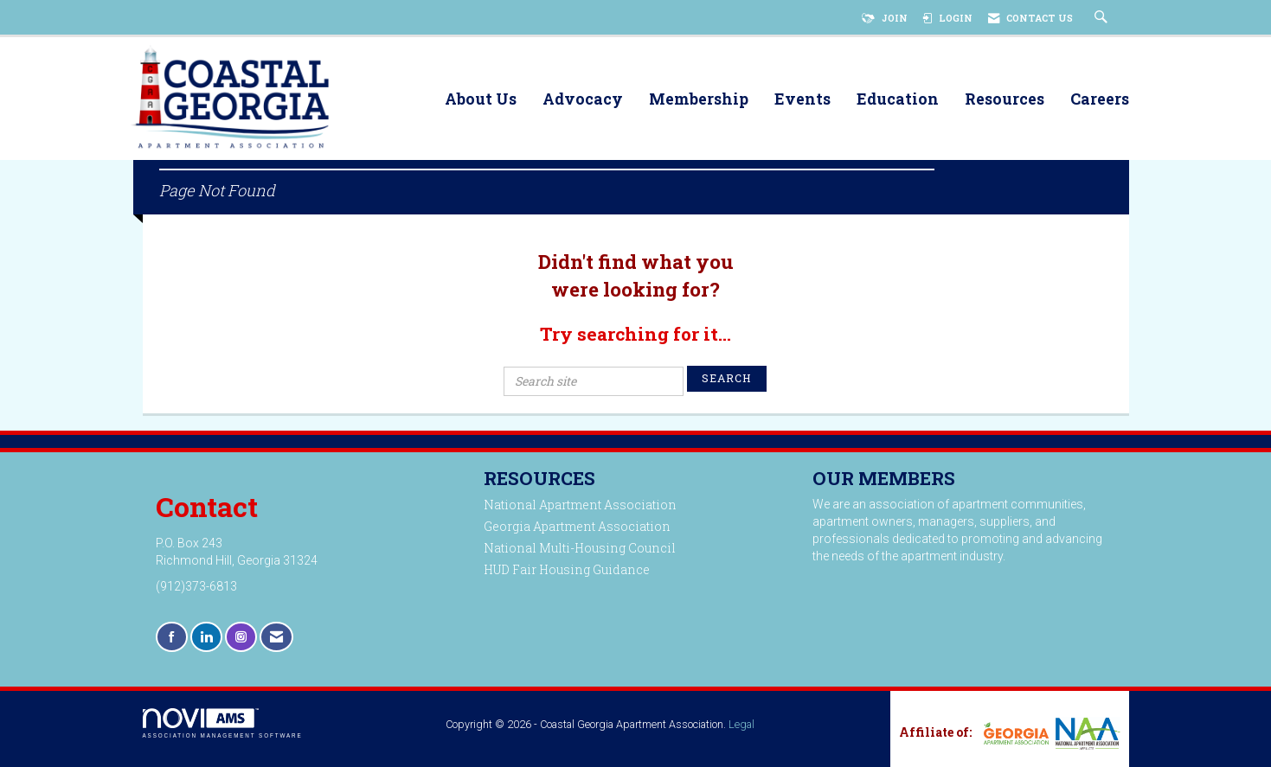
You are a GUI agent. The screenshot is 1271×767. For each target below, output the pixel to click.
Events (802, 100)
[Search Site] (1103, 18)
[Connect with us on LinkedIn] (206, 637)
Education (898, 100)
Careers (1099, 100)
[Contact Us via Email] (276, 637)
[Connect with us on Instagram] (241, 637)
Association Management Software (223, 723)
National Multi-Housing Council (580, 548)
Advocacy (582, 100)
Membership (698, 100)
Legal (741, 724)
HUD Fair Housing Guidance (567, 569)
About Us (481, 100)
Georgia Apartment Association (577, 526)
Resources (1004, 100)
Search (727, 378)
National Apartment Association (580, 504)
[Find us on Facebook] (172, 637)
